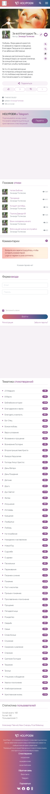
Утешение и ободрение (25, 676)
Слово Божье (25, 635)
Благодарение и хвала (25, 408)
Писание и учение (25, 575)
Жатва (25, 498)
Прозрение (14, 198)
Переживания (25, 569)
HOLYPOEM (9, 114)
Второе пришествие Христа (25, 450)
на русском (25, 757)
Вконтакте (25, 774)
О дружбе (25, 551)
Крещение (25, 516)
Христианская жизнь (25, 694)
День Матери (25, 468)
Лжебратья (25, 522)
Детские (25, 480)
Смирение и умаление (25, 647)
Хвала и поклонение (25, 682)
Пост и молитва (25, 587)
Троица (25, 670)
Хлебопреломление (25, 688)
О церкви (25, 557)
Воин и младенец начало (20, 221)
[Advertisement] (25, 154)
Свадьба (25, 623)
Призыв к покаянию (25, 593)
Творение (25, 664)
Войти (25, 316)
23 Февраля (25, 391)
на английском (25, 765)
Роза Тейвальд (37, 725)
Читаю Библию (16, 190)
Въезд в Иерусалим (25, 456)
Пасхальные (25, 563)
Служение (25, 641)
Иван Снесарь (25, 725)
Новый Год (25, 545)
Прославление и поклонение (25, 599)
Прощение (25, 605)
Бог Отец (25, 420)
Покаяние (25, 581)
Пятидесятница (25, 611)
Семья (25, 629)
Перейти (40, 120)
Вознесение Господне (25, 444)
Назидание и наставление (25, 539)
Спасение (25, 653)
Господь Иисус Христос (25, 462)
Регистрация (7, 322)
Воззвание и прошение (25, 438)
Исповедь (25, 510)
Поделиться (25, 83)
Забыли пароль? (41, 322)
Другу (25, 486)
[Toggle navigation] (46, 3)
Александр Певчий (10, 725)
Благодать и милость (25, 414)
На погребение (25, 533)
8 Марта (25, 396)
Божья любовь (25, 426)
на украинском (25, 761)
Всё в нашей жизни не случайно (23, 229)
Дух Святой (25, 492)
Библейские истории (25, 402)
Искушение (25, 504)
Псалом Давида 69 (18, 213)
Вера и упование (25, 432)
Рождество (25, 617)
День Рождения (25, 474)
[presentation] (22, 302)
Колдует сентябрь (17, 206)
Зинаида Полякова (26, 36)
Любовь (25, 527)
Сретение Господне (25, 658)
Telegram (25, 778)
